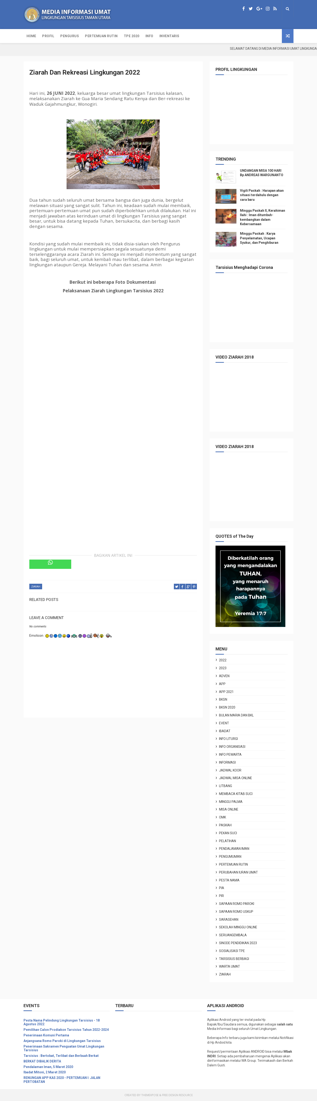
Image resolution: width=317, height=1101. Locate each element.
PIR (221, 896)
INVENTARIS (169, 36)
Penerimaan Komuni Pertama (46, 1035)
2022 (222, 660)
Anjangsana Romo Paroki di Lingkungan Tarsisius (62, 1041)
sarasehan (228, 919)
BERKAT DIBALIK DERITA (42, 1061)
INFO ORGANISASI (232, 746)
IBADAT (224, 731)
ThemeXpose (149, 1095)
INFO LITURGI (228, 739)
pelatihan (227, 841)
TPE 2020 (131, 36)
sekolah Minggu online (238, 927)
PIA (221, 888)
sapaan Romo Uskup (236, 911)
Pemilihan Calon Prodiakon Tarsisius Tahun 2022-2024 (66, 1030)
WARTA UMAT (229, 966)
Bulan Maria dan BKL (236, 715)
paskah (225, 825)
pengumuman (230, 856)
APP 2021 (226, 692)
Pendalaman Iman (234, 848)
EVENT (224, 723)
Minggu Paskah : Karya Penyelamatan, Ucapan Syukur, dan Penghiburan (259, 238)
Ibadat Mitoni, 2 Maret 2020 (45, 1072)
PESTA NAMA (229, 880)
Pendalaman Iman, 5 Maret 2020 (48, 1067)
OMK (222, 817)
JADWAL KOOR (230, 770)
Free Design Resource (177, 1095)
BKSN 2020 (227, 707)
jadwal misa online (235, 778)
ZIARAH (35, 586)
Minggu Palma (231, 802)
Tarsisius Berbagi (234, 959)
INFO (149, 36)
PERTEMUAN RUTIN (101, 36)
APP (222, 684)
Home (31, 36)
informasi (227, 762)
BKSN (223, 699)
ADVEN (224, 676)
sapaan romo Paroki (236, 904)
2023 (222, 668)
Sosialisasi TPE (232, 951)
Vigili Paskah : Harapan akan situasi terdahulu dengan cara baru (262, 195)
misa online (228, 809)
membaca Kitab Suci (236, 794)
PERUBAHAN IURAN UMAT (238, 872)
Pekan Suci (228, 833)
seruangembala (233, 935)
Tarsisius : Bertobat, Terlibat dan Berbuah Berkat (61, 1056)
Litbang (225, 786)
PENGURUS (69, 36)
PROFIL (48, 36)
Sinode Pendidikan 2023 (238, 943)
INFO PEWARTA (230, 754)
